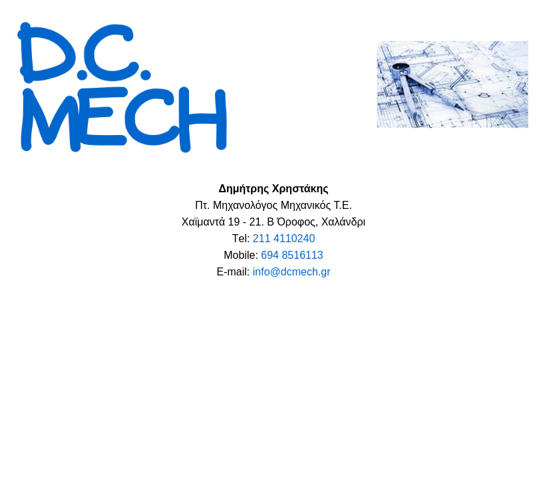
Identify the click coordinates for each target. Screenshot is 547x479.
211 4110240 (284, 238)
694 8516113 (292, 255)
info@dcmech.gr (292, 271)
